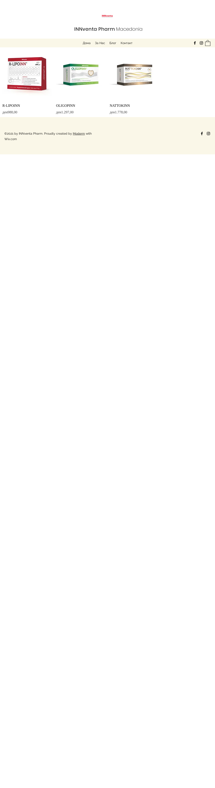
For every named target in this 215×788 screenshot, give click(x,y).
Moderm (79, 133)
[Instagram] (201, 43)
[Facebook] (195, 43)
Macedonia (108, 29)
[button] (207, 43)
